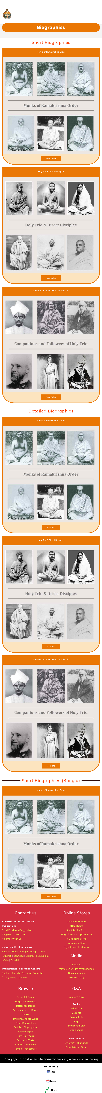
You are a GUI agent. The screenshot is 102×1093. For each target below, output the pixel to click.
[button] (3, 3)
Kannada (18, 955)
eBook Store (76, 925)
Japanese (22, 977)
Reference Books (25, 1005)
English (6, 951)
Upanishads (76, 1029)
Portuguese (8, 977)
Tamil (42, 951)
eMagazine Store (76, 938)
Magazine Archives (25, 1001)
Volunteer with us (11, 938)
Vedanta (76, 1012)
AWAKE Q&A (76, 997)
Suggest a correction (13, 934)
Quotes (25, 1014)
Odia (6, 960)
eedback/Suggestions (21, 930)
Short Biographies (26, 1022)
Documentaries (76, 973)
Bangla (24, 951)
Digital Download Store (76, 947)
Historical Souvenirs (26, 1044)
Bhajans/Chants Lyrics (25, 1018)
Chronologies (25, 1031)
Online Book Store (76, 921)
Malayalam (42, 955)
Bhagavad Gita (76, 1025)
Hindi (15, 951)
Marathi (30, 955)
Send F (6, 930)
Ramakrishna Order (76, 1047)
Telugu (33, 951)
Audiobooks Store (76, 930)
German (26, 973)
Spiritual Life (76, 1017)
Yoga (76, 1021)
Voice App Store (76, 942)
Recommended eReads (25, 1010)
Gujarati (7, 955)
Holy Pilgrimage (25, 1035)
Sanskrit (15, 960)
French (16, 973)
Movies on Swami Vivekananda (76, 968)
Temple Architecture (25, 1048)
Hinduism (76, 1008)
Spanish (37, 973)
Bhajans (76, 964)
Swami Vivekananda (76, 1042)
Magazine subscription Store (76, 934)
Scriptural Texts (25, 1040)
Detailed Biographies (25, 1027)
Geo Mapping (76, 977)
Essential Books (25, 997)
